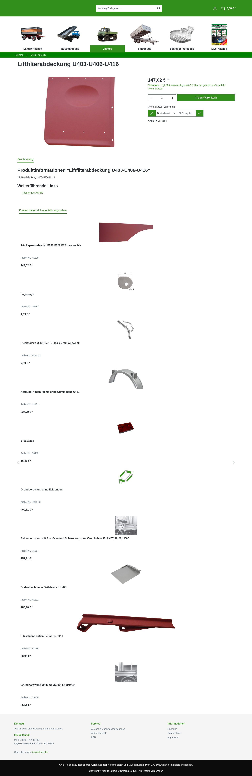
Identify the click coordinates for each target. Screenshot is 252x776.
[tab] (25, 160)
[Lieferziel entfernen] (152, 113)
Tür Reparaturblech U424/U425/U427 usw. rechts (51, 245)
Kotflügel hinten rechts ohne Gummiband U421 (50, 391)
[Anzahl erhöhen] (172, 97)
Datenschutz (174, 733)
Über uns (172, 729)
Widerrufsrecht (98, 733)
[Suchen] (158, 8)
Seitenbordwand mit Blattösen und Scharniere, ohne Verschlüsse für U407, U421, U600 (75, 538)
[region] (79, 112)
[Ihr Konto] (215, 8)
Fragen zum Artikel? (33, 192)
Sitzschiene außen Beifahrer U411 (42, 636)
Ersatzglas (27, 440)
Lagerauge (27, 294)
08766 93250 (21, 735)
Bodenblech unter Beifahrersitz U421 (44, 587)
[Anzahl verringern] (151, 97)
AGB (93, 737)
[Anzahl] (162, 97)
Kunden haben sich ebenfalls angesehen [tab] (43, 210)
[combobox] (125, 8)
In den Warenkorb (206, 97)
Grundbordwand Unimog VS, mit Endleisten (48, 685)
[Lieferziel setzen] (199, 113)
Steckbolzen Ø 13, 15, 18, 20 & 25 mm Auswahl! (50, 343)
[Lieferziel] (186, 113)
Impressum (173, 737)
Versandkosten (115, 764)
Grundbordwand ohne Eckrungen (42, 489)
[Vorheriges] (18, 463)
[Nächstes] (233, 463)
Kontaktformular (40, 752)
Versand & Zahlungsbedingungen (108, 729)
